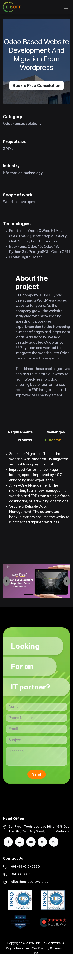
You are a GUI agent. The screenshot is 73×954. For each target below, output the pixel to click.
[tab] (20, 432)
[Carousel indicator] (40, 594)
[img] (6, 581)
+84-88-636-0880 (25, 874)
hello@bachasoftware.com (30, 882)
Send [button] (36, 774)
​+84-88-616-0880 (25, 866)
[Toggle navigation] (66, 7)
